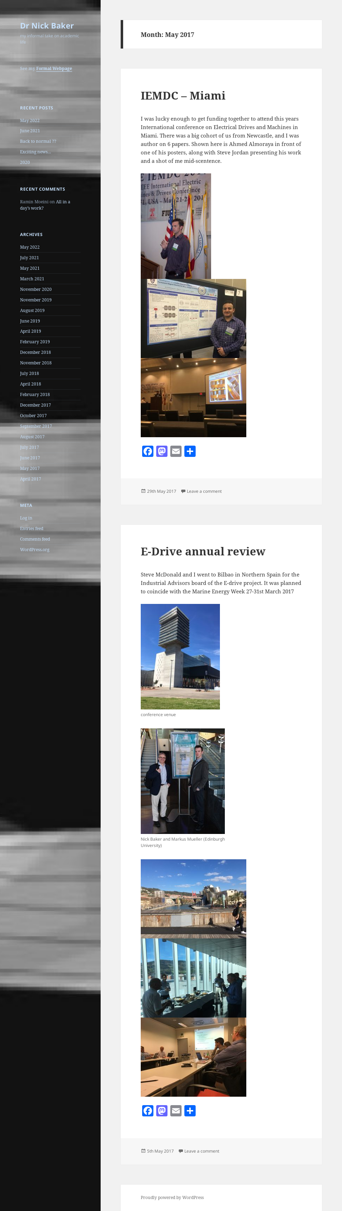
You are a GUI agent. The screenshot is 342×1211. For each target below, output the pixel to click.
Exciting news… (35, 152)
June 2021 (30, 131)
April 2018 (30, 384)
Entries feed (31, 528)
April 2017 (30, 479)
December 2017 (35, 405)
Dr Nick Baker (47, 25)
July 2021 (29, 258)
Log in (26, 518)
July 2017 (29, 447)
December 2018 (35, 352)
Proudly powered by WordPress (172, 1197)
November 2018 (36, 363)
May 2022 (30, 120)
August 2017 (32, 437)
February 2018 (35, 394)
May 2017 (30, 468)
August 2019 (32, 310)
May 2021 (30, 268)
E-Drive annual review (203, 551)
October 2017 (33, 416)
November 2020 (36, 289)
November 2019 (36, 300)
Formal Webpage (54, 68)
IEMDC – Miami (183, 95)
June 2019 (30, 321)
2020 (25, 162)
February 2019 (35, 342)
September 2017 (36, 426)
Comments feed (35, 539)
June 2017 (30, 458)
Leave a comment (204, 491)
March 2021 (32, 279)
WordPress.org (34, 550)
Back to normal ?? (38, 141)
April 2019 (30, 331)
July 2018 (29, 373)
